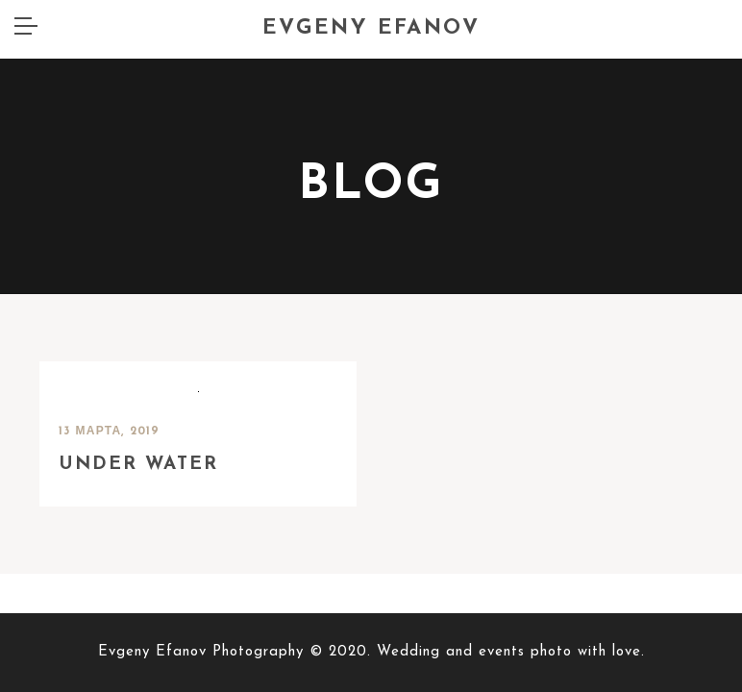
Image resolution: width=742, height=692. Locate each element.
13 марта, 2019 (110, 373)
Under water (138, 406)
